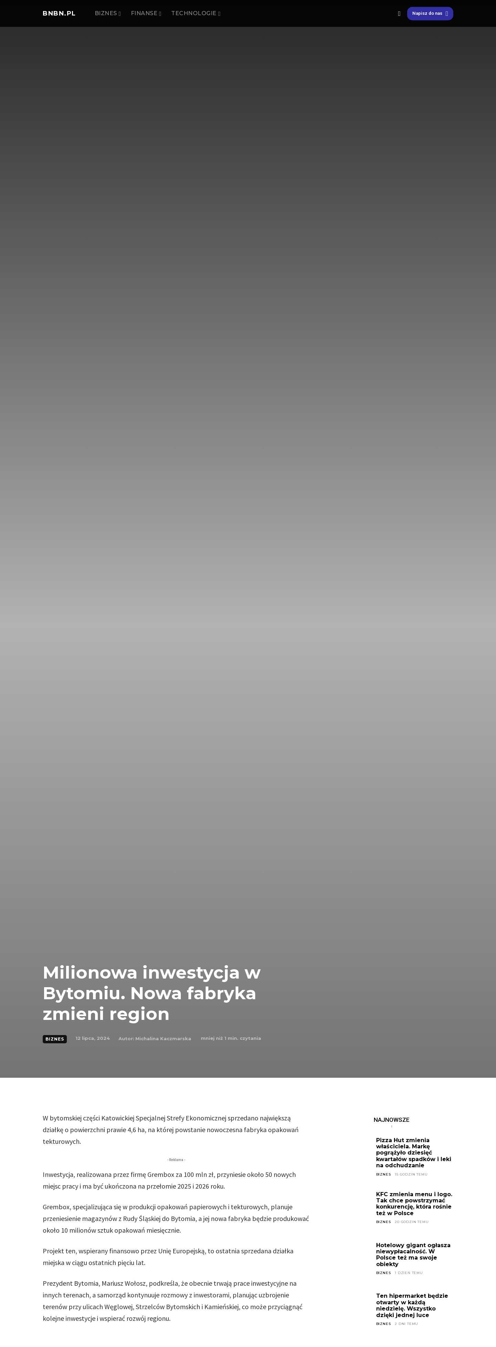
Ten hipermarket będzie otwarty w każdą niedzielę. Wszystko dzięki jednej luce (412, 1305)
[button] (399, 14)
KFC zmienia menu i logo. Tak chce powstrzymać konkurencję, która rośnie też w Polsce (414, 1204)
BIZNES (55, 1039)
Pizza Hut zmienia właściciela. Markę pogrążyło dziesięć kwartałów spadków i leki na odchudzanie (413, 1153)
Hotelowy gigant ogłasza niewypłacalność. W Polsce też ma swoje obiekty (413, 1254)
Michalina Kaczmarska (163, 1038)
